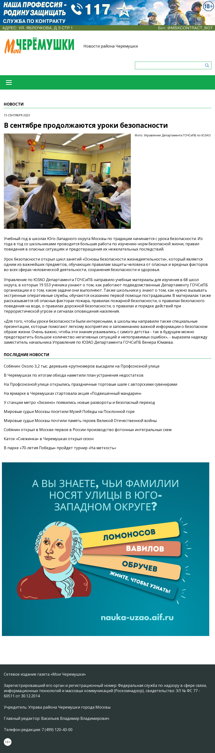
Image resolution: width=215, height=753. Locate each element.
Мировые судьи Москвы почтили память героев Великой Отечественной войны (80, 420)
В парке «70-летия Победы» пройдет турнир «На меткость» (60, 447)
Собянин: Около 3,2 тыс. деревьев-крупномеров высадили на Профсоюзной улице (82, 366)
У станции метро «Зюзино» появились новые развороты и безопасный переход (79, 402)
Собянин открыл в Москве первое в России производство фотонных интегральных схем (87, 429)
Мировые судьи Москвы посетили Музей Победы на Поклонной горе (69, 411)
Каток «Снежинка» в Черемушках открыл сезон (49, 438)
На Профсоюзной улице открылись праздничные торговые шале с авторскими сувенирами (90, 384)
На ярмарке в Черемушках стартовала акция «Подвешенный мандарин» (73, 393)
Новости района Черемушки (110, 46)
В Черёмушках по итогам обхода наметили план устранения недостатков (73, 375)
